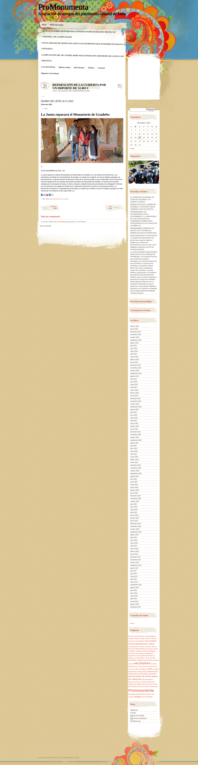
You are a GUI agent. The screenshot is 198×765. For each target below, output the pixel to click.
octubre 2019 (134, 501)
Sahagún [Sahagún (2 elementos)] (138, 697)
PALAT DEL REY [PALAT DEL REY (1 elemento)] (147, 684)
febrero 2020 (134, 490)
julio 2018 (133, 537)
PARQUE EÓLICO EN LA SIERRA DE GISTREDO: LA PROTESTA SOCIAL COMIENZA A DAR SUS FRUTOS (143, 207)
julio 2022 (133, 412)
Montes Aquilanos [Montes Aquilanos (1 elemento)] (147, 679)
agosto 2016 (134, 587)
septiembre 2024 (136, 340)
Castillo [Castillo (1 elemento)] (142, 638)
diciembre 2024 (135, 332)
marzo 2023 (134, 390)
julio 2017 (133, 571)
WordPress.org (135, 721)
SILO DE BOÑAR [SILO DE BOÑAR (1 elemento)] (147, 697)
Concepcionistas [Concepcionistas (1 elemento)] (133, 646)
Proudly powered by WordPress (48, 757)
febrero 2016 (134, 604)
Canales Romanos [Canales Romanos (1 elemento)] (134, 638)
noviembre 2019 (135, 498)
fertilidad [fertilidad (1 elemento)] (139, 660)
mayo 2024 (134, 351)
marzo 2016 (134, 601)
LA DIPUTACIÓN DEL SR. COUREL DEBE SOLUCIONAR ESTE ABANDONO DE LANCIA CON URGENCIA (82, 58)
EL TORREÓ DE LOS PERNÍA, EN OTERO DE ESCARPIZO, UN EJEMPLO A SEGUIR (142, 199)
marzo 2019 (134, 515)
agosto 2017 (134, 568)
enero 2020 (134, 493)
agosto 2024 (134, 343)
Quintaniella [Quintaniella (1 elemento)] (131, 694)
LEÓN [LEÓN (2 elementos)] (149, 669)
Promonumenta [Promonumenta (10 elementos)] (141, 690)
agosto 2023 (134, 376)
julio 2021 (133, 446)
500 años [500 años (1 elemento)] (131, 636)
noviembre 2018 (135, 526)
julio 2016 (133, 590)
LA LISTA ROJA (48, 67)
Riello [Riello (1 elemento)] (149, 694)
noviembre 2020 (135, 468)
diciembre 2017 (135, 557)
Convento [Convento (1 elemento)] (141, 646)
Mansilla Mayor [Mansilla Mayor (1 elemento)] (133, 671)
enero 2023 (134, 396)
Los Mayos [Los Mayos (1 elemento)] (155, 669)
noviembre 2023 (135, 368)
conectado (61, 222)
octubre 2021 (134, 437)
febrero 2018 (134, 551)
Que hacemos (79, 67)
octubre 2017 (134, 562)
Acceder (133, 713)
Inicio (44, 25)
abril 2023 (133, 387)
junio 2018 (133, 540)
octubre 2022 (134, 404)
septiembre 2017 (136, 565)
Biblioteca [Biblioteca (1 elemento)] (153, 636)
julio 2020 (133, 479)
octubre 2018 (134, 529)
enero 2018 (134, 554)
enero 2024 (134, 362)
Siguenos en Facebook (50, 73)
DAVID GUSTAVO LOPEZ (82, 91)
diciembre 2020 (135, 465)
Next (117, 207)
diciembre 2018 (135, 523)
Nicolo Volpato (74, 757)
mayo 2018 (134, 543)
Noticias (91, 68)
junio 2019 (133, 507)
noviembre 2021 (135, 435)
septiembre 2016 (136, 585)
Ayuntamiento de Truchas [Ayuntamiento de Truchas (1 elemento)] (142, 636)
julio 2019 (133, 504)
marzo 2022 (134, 423)
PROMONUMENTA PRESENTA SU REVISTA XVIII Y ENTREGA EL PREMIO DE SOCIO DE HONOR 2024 (143, 230)
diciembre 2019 (135, 496)
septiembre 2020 (136, 473)
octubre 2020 (134, 471)
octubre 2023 (134, 371)
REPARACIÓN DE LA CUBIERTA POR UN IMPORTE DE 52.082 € (119, 85)
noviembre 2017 (135, 560)
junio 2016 (133, 593)
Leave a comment (62, 199)
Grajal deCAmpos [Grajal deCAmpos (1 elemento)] (148, 660)
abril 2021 (133, 454)
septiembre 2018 (136, 532)
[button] (130, 173)
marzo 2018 (134, 549)
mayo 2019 (134, 510)
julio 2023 (133, 379)
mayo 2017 (134, 576)
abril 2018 (133, 546)
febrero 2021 (134, 460)
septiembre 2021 (136, 440)
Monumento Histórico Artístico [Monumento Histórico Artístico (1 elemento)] (137, 682)
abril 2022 (133, 421)
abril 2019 (133, 512)
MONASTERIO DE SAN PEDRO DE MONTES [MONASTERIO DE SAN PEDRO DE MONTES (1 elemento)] (142, 674)
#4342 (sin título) (56, 25)
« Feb (132, 149)
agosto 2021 (134, 443)
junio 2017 (133, 574)
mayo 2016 (134, 596)
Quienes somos (64, 67)
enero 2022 (134, 429)
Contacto (101, 68)
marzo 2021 (134, 457)
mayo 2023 (134, 384)
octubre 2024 (134, 337)
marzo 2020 (134, 487)
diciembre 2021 (135, 432)
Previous (48, 207)
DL (42, 166)
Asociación (52, 199)
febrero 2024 (134, 359)
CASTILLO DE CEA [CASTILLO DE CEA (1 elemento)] (151, 638)
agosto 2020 (134, 476)
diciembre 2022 (135, 398)
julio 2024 (133, 346)
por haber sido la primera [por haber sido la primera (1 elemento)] (150, 686)
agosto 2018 (134, 535)
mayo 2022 (134, 418)
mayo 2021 (134, 451)
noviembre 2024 (135, 334)
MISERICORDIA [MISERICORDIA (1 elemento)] (153, 671)
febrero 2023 (134, 393)
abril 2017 (133, 579)
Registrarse (134, 710)
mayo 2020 (134, 485)
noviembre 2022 (135, 401)
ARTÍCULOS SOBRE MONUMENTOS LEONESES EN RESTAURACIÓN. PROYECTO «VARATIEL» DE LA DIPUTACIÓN (78, 34)
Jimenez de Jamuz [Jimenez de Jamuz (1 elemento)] (148, 666)
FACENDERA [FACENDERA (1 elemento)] (132, 660)
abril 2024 (133, 354)
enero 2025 (134, 329)
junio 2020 (133, 482)
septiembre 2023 (136, 373)
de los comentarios (138, 718)
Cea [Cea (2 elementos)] (146, 641)
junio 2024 (133, 348)
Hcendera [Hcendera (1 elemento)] (153, 664)
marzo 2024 (134, 357)
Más (46, 109)
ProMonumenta (63, 7)
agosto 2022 (134, 409)
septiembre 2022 (136, 407)
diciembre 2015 (135, 607)
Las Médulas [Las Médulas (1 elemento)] (142, 669)
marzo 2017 (134, 582)
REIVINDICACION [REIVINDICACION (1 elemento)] (141, 694)
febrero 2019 (134, 518)
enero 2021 (134, 462)
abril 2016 (133, 599)
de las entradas (137, 716)
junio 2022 (133, 415)
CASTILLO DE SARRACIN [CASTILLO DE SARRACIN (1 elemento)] (136, 641)
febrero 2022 (134, 426)
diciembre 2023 (135, 365)
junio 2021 (133, 448)
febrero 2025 (134, 326)
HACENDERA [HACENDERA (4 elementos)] (142, 663)
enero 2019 (134, 521)
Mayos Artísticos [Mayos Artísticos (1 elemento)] (143, 671)
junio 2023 (133, 382)
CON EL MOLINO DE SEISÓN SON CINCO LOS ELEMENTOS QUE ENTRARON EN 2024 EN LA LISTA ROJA (83, 46)
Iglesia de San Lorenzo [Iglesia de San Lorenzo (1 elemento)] (135, 666)
